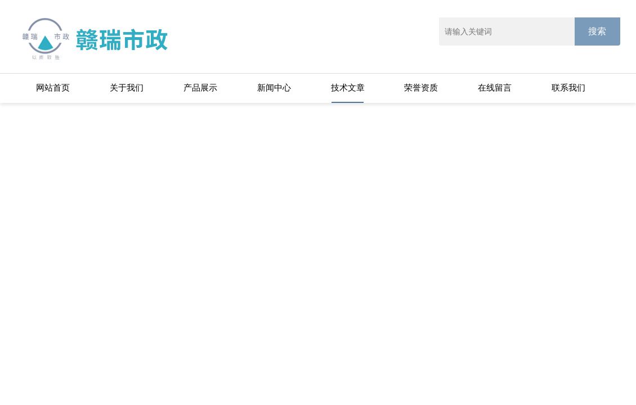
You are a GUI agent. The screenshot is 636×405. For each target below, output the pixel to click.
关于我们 (127, 87)
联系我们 (568, 87)
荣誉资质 (421, 87)
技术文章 (348, 87)
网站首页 (53, 87)
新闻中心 (274, 87)
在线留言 (495, 87)
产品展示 (200, 87)
